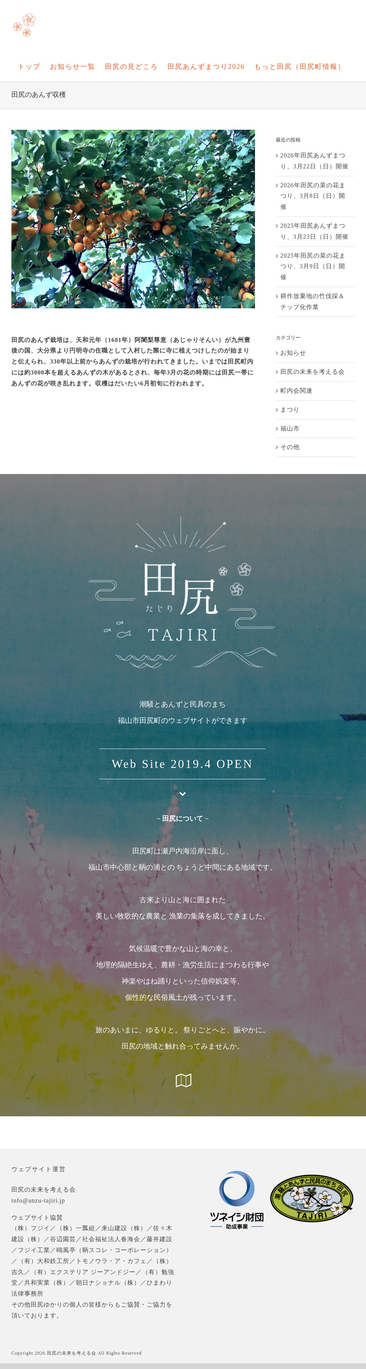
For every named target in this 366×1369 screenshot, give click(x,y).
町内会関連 (296, 390)
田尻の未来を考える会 (312, 371)
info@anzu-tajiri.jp (38, 1200)
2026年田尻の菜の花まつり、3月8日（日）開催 (313, 196)
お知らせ (293, 353)
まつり (290, 409)
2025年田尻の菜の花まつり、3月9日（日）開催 (313, 266)
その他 (290, 447)
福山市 (290, 428)
